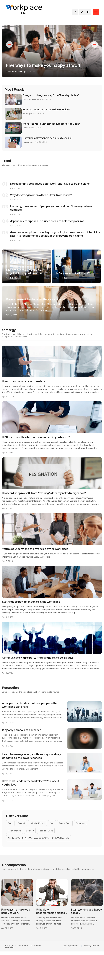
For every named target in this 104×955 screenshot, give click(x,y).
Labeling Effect (38, 825)
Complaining (84, 825)
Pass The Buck (47, 833)
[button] (96, 12)
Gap (54, 825)
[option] (52, 52)
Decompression (13, 73)
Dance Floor (67, 825)
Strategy (27, 116)
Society (31, 833)
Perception (28, 144)
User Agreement (71, 949)
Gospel (21, 825)
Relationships (15, 833)
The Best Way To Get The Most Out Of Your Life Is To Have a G (39, 840)
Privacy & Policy (92, 949)
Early (10, 825)
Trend (25, 130)
